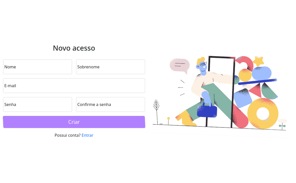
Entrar (87, 135)
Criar (74, 121)
